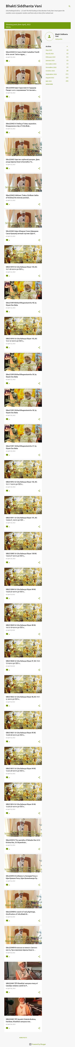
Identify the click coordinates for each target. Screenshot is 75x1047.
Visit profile (58, 39)
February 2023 (50, 57)
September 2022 (51, 74)
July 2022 (49, 81)
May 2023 (49, 50)
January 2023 (50, 60)
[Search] (69, 6)
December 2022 (51, 64)
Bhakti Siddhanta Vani (24, 6)
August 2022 (50, 78)
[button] (39, 61)
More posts (23, 1037)
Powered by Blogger (37, 1044)
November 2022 (51, 67)
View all (8, 27)
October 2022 (50, 71)
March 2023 (50, 54)
